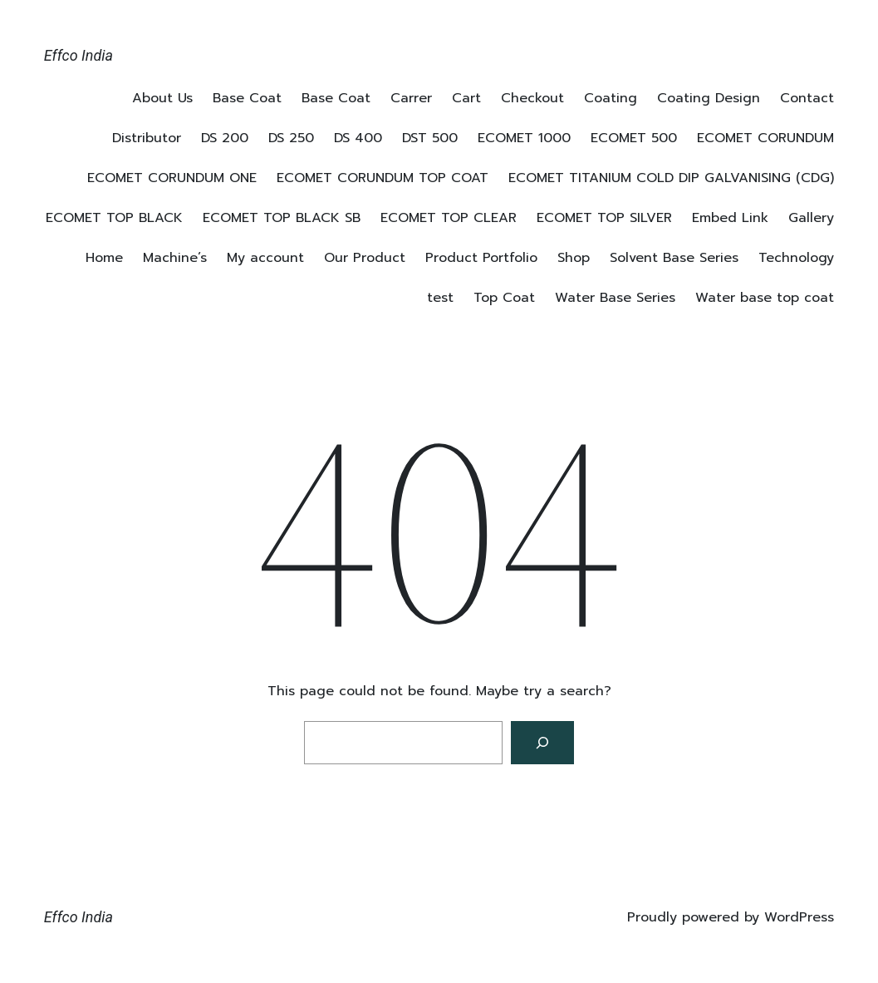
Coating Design (708, 98)
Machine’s (175, 258)
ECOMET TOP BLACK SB (282, 218)
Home (104, 258)
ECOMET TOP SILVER (604, 218)
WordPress (799, 917)
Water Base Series (615, 298)
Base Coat (247, 98)
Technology (796, 258)
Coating (610, 98)
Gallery (811, 218)
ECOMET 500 (634, 138)
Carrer (411, 98)
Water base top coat (764, 298)
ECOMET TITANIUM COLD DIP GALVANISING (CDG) (671, 178)
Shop (573, 258)
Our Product (364, 258)
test (440, 298)
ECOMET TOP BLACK (114, 218)
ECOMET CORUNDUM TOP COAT (382, 178)
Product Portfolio (481, 258)
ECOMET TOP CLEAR (448, 218)
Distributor (146, 138)
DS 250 (291, 138)
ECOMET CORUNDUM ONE (172, 178)
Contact (807, 98)
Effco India (78, 55)
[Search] (542, 742)
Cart (466, 98)
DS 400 (358, 138)
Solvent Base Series (674, 258)
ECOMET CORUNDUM (765, 138)
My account (265, 258)
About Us (162, 98)
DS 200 (224, 138)
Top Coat (504, 298)
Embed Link (730, 218)
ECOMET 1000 (524, 138)
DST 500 (430, 138)
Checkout (532, 98)
